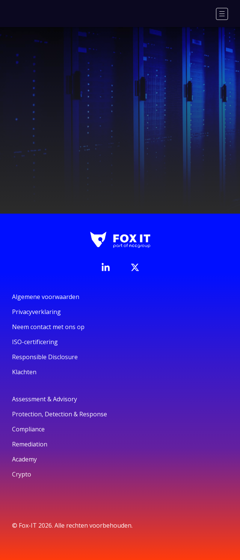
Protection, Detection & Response (59, 414)
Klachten (24, 372)
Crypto (21, 474)
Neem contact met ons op (48, 327)
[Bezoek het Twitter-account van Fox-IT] (135, 267)
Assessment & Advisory (44, 399)
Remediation (29, 444)
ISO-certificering (35, 342)
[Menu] (222, 14)
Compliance (28, 429)
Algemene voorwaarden (45, 297)
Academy (24, 459)
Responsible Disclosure (45, 357)
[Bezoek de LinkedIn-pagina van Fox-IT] (105, 267)
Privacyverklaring (36, 312)
